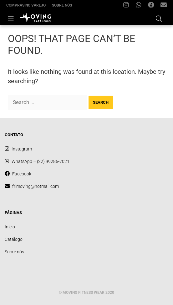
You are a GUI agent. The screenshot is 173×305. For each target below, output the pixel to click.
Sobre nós (62, 5)
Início (10, 226)
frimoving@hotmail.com (165, 6)
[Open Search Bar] (159, 18)
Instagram (127, 6)
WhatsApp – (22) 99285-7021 (140, 6)
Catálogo (14, 239)
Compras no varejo (26, 5)
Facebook (152, 6)
